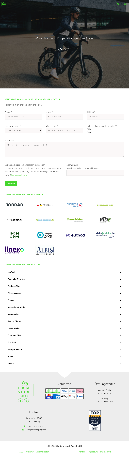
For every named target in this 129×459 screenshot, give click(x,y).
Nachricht (9, 140)
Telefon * (91, 112)
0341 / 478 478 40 (36, 426)
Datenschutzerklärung (19, 175)
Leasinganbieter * (13, 126)
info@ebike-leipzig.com (36, 429)
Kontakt (82, 451)
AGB (21, 451)
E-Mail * (49, 112)
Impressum (93, 451)
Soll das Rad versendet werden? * (102, 126)
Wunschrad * (52, 126)
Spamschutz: (72, 164)
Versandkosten (42, 451)
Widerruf (30, 451)
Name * (8, 112)
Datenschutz (105, 451)
